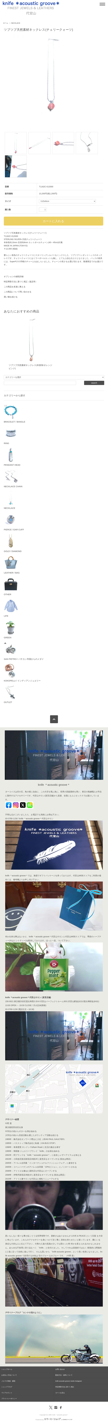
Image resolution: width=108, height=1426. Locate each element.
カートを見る (60, 1393)
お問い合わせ (60, 1369)
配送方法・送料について (63, 1375)
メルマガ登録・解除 (8, 1381)
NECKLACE (15, 23)
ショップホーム (6, 1369)
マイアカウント (6, 1393)
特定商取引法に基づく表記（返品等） (20, 281)
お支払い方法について (9, 1375)
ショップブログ (6, 1387)
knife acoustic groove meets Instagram (68, 1381)
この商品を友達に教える (14, 287)
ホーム (5, 23)
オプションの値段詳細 (13, 276)
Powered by (54, 1419)
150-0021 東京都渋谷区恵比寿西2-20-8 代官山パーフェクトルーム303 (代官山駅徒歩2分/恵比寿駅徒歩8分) (52, 1001)
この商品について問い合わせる (17, 292)
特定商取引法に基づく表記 (64, 1387)
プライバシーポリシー (9, 1398)
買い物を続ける (11, 297)
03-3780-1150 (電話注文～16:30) (19, 1009)
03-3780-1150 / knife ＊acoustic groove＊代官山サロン (29, 818)
